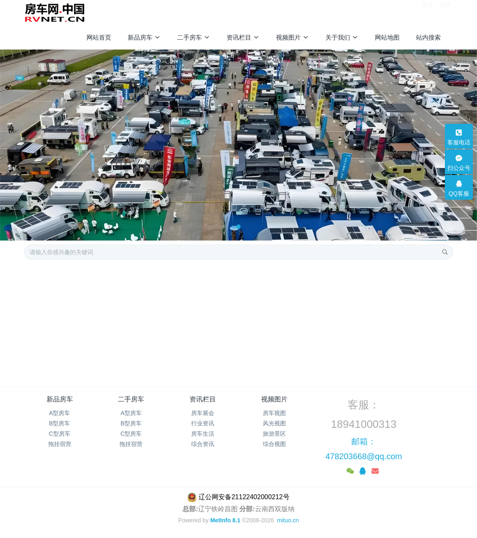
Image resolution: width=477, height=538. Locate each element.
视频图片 (274, 399)
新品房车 (60, 399)
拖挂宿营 (59, 444)
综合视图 (274, 444)
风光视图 (274, 423)
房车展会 (202, 413)
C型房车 (59, 433)
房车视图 (274, 413)
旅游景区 (274, 433)
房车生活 (202, 433)
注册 (445, 12)
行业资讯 (202, 423)
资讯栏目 (202, 399)
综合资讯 (202, 444)
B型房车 (59, 423)
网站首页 (99, 37)
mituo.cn (288, 520)
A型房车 (59, 413)
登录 (427, 12)
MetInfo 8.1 (225, 520)
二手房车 (131, 399)
